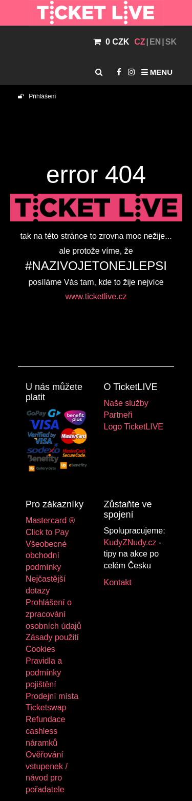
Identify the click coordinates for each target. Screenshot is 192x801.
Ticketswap (46, 707)
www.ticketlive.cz (95, 296)
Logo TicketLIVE (134, 426)
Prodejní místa (52, 696)
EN (155, 41)
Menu (157, 72)
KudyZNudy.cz (130, 542)
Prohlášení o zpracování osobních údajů (53, 614)
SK (171, 41)
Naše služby (126, 403)
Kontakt (118, 582)
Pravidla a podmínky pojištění (44, 672)
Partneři (118, 414)
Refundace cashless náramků (45, 731)
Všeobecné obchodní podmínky (46, 556)
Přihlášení (37, 96)
